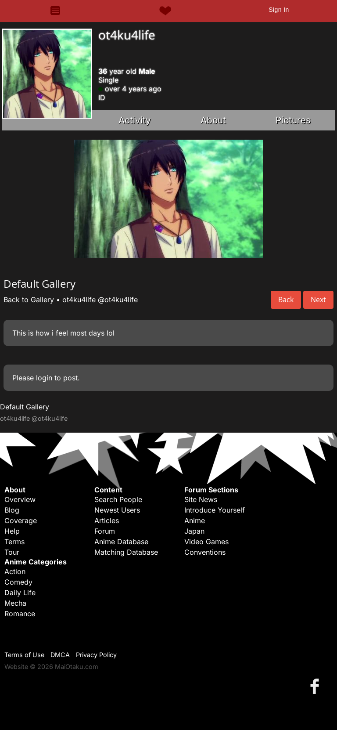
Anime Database (121, 541)
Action (14, 571)
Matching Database (126, 552)
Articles (106, 520)
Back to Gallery (29, 299)
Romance (19, 613)
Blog (11, 510)
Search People (118, 499)
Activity (134, 120)
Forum (104, 531)
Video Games (206, 541)
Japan (194, 531)
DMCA (60, 654)
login (44, 377)
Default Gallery (24, 406)
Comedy (18, 582)
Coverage (20, 520)
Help (12, 531)
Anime (194, 520)
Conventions (205, 552)
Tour (11, 552)
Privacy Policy (96, 654)
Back (286, 299)
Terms (14, 541)
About (213, 120)
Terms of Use (24, 654)
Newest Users (117, 510)
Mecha (15, 603)
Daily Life (20, 592)
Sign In (279, 9)
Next (318, 299)
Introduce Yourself (214, 510)
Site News (200, 499)
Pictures (293, 120)
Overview (20, 499)
